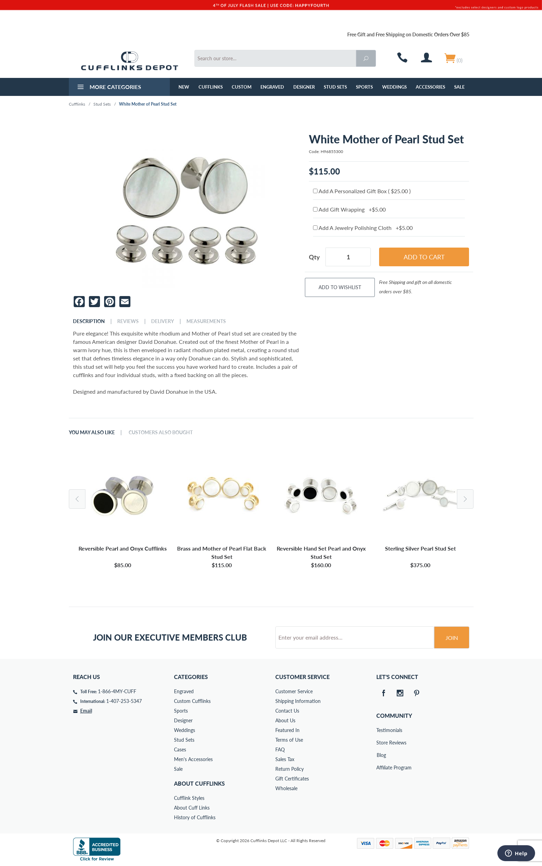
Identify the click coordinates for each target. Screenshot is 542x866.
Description (89, 321)
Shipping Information (298, 701)
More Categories (108, 87)
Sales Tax (284, 759)
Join (451, 637)
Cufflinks (211, 87)
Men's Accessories (193, 759)
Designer (304, 87)
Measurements (206, 321)
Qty (314, 257)
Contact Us (287, 711)
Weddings (394, 87)
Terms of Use (289, 740)
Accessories (430, 87)
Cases (180, 749)
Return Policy (289, 769)
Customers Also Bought (161, 432)
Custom (241, 87)
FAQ (280, 749)
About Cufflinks (199, 783)
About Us (285, 720)
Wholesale (286, 788)
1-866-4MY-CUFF (117, 691)
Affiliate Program (381, 767)
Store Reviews (381, 743)
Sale (459, 87)
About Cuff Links (192, 808)
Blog (381, 755)
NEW (183, 87)
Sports (364, 87)
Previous (77, 499)
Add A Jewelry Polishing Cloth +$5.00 (363, 227)
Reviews (128, 321)
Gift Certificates (292, 779)
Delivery (162, 321)
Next (465, 499)
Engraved (272, 87)
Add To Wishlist (340, 287)
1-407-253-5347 (124, 701)
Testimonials (381, 730)
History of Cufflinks (194, 817)
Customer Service (294, 691)
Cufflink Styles (189, 798)
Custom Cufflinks (192, 701)
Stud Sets (335, 87)
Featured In (287, 730)
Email (86, 711)
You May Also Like (92, 432)
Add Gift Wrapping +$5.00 (349, 209)
